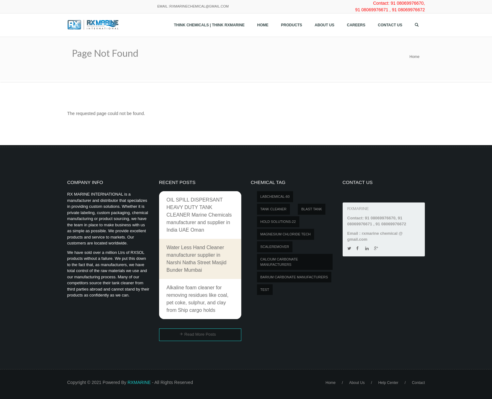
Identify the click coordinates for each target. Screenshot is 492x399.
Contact (418, 383)
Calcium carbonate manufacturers (279, 261)
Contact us (390, 25)
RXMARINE (139, 382)
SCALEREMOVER (274, 247)
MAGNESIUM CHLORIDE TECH (285, 234)
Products (291, 25)
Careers (356, 25)
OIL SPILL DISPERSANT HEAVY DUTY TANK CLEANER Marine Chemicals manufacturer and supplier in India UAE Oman (199, 215)
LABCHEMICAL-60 (275, 196)
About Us (324, 25)
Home (263, 25)
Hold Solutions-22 (278, 221)
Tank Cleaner (273, 209)
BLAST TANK (311, 209)
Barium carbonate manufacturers (294, 277)
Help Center (388, 383)
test (264, 289)
